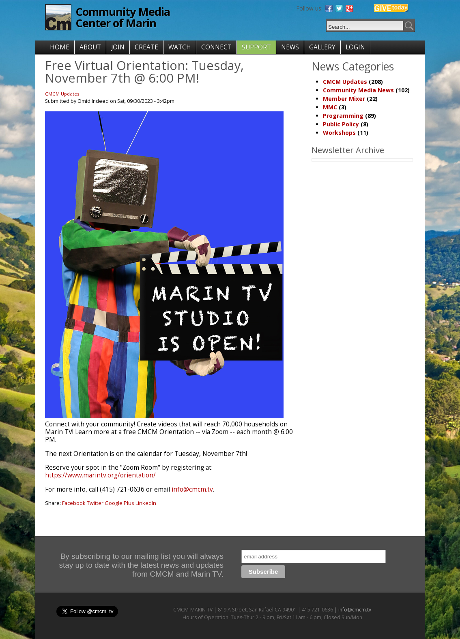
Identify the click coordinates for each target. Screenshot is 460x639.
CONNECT (216, 47)
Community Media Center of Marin (122, 17)
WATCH (179, 47)
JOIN (118, 47)
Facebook (74, 503)
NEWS (290, 47)
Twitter (95, 503)
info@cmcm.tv (192, 489)
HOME (59, 47)
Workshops (339, 132)
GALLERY (322, 47)
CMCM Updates (62, 94)
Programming (343, 115)
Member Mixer (344, 98)
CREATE (146, 47)
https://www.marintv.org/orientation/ (100, 475)
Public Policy (341, 124)
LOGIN (355, 47)
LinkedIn (145, 503)
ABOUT (90, 47)
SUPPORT (256, 47)
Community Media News (358, 90)
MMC (330, 107)
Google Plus (119, 503)
